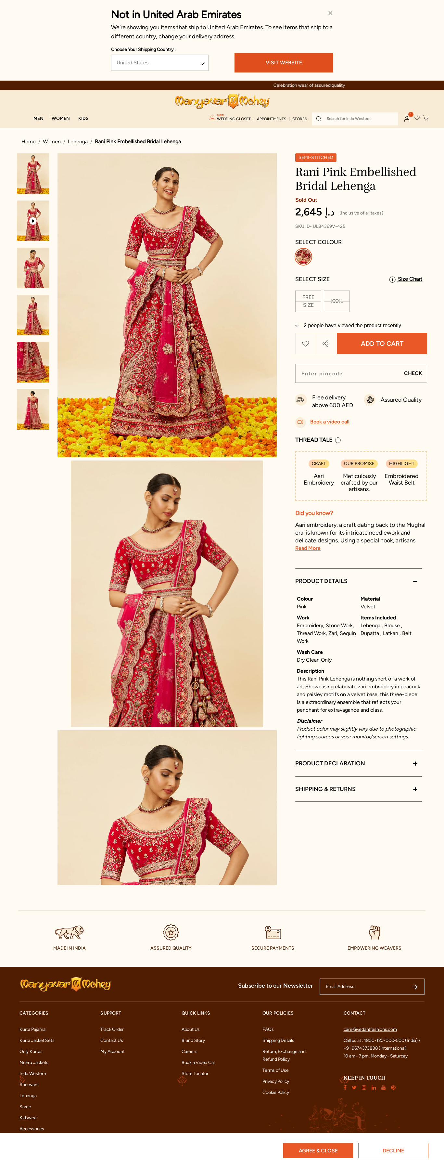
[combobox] (355, 118)
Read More (308, 548)
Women (52, 141)
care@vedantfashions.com (370, 1029)
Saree (25, 1107)
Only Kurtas (31, 1051)
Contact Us (111, 1040)
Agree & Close (318, 1151)
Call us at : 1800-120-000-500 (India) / (382, 1040)
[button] (38, 118)
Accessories (31, 1129)
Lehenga (78, 141)
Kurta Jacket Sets (36, 1040)
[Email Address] (372, 987)
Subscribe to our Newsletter (275, 985)
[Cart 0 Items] (426, 118)
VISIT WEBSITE (284, 62)
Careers (189, 1051)
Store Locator (195, 1073)
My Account (112, 1051)
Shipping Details (278, 1040)
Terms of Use (275, 1070)
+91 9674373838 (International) (375, 1048)
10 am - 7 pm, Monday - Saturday (376, 1056)
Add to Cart (382, 343)
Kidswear (28, 1118)
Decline (393, 1151)
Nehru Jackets (33, 1062)
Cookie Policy (275, 1092)
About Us (191, 1029)
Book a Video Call (198, 1062)
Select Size (312, 279)
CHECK (413, 373)
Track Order (112, 1029)
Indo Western (32, 1073)
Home (28, 141)
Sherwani (28, 1084)
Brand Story (193, 1040)
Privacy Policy (275, 1081)
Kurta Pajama (32, 1029)
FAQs (267, 1029)
